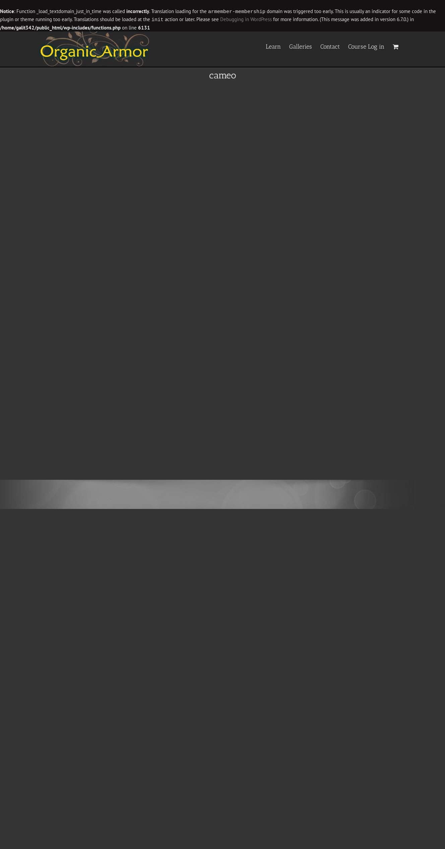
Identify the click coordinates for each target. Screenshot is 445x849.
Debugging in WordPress (246, 19)
